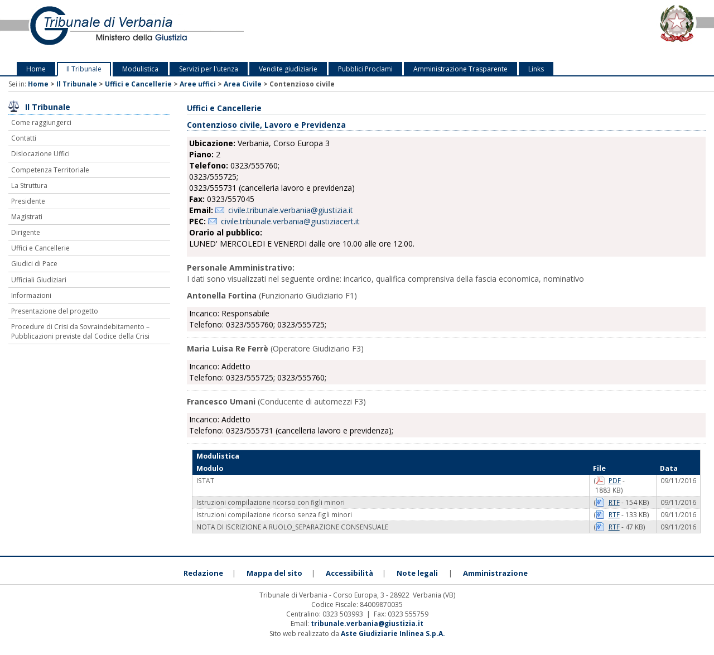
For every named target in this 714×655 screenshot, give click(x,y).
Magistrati (26, 216)
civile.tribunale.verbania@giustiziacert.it (290, 221)
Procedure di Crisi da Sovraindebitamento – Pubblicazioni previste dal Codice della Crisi (80, 331)
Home (36, 69)
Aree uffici (198, 84)
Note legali (417, 573)
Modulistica (140, 69)
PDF (615, 480)
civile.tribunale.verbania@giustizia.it (290, 210)
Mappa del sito (274, 573)
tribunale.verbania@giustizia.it (367, 623)
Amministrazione (495, 573)
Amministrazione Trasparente (460, 69)
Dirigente (25, 232)
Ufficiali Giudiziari (38, 280)
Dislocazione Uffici (40, 153)
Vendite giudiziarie (288, 69)
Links (536, 69)
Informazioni (31, 295)
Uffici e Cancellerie (138, 84)
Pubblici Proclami (365, 69)
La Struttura (29, 185)
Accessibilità (349, 573)
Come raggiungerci (41, 122)
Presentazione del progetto (54, 311)
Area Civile (243, 84)
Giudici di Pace (34, 263)
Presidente (28, 201)
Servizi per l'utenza (208, 69)
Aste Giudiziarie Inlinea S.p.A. (393, 633)
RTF (614, 502)
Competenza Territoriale (50, 170)
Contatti (23, 138)
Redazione (203, 573)
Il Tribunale (84, 69)
